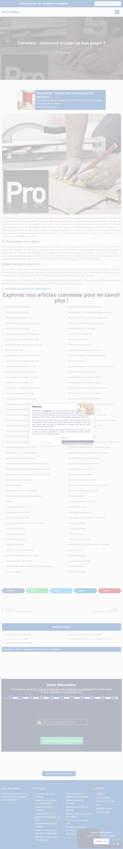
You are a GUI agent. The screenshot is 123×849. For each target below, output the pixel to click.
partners (47, 411)
